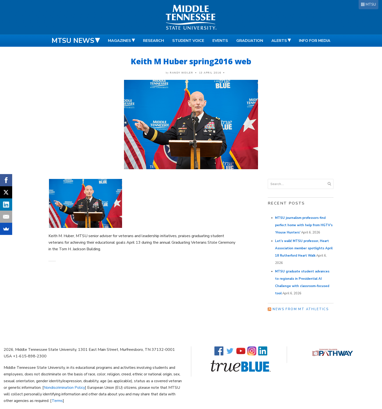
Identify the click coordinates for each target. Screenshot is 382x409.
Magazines (119, 40)
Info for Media (314, 40)
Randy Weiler (181, 72)
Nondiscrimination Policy (64, 387)
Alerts (279, 40)
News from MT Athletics (301, 309)
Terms (57, 400)
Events (220, 40)
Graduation (249, 40)
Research (153, 40)
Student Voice (188, 40)
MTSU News (73, 40)
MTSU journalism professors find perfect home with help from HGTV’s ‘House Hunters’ (304, 225)
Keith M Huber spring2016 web (191, 61)
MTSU (370, 4)
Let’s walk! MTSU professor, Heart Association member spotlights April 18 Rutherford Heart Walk (304, 248)
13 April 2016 (210, 72)
